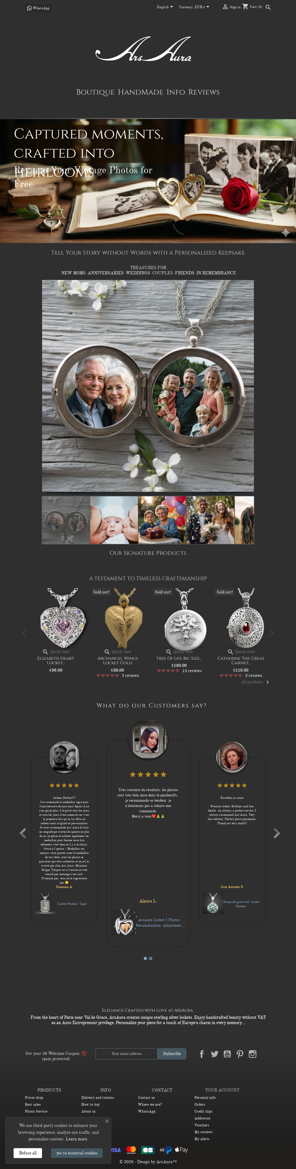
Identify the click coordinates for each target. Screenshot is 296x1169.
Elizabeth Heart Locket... (58, 660)
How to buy (90, 1104)
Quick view (58, 651)
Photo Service (36, 1111)
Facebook (201, 1054)
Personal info (205, 1097)
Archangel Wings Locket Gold (120, 660)
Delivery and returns (97, 1097)
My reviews (203, 1132)
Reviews (204, 92)
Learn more (76, 1139)
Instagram (252, 1054)
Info (176, 92)
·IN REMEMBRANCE (215, 273)
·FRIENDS (184, 273)
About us (88, 1111)
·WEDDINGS (138, 273)
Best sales (33, 1104)
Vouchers (201, 1125)
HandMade (140, 92)
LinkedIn (265, 1054)
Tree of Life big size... (182, 658)
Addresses (202, 1118)
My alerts (201, 1139)
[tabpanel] (117, 829)
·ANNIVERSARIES (106, 273)
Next (271, 633)
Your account (222, 1090)
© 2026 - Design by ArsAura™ (148, 1161)
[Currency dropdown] (203, 7)
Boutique (95, 92)
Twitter (214, 1054)
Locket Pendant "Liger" (126, 910)
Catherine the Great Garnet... (243, 660)
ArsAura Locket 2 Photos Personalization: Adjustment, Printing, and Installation (211, 916)
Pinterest (240, 1054)
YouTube (227, 1054)
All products (256, 682)
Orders (199, 1104)
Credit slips (203, 1111)
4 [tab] (150, 958)
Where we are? (150, 1104)
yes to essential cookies (76, 1153)
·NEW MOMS (73, 273)
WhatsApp (146, 1111)
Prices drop (34, 1097)
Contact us (146, 1097)
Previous (25, 633)
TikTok (265, 1066)
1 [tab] (145, 958)
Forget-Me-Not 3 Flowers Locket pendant (42, 904)
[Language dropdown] (166, 7)
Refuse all (28, 1153)
